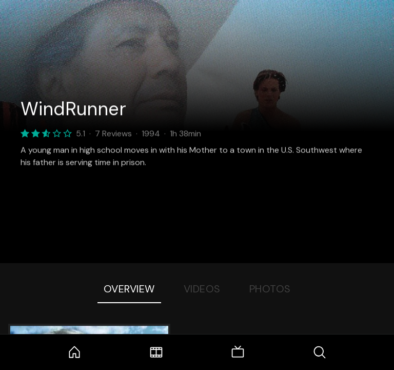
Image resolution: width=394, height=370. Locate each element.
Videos (202, 288)
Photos (270, 288)
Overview (129, 288)
